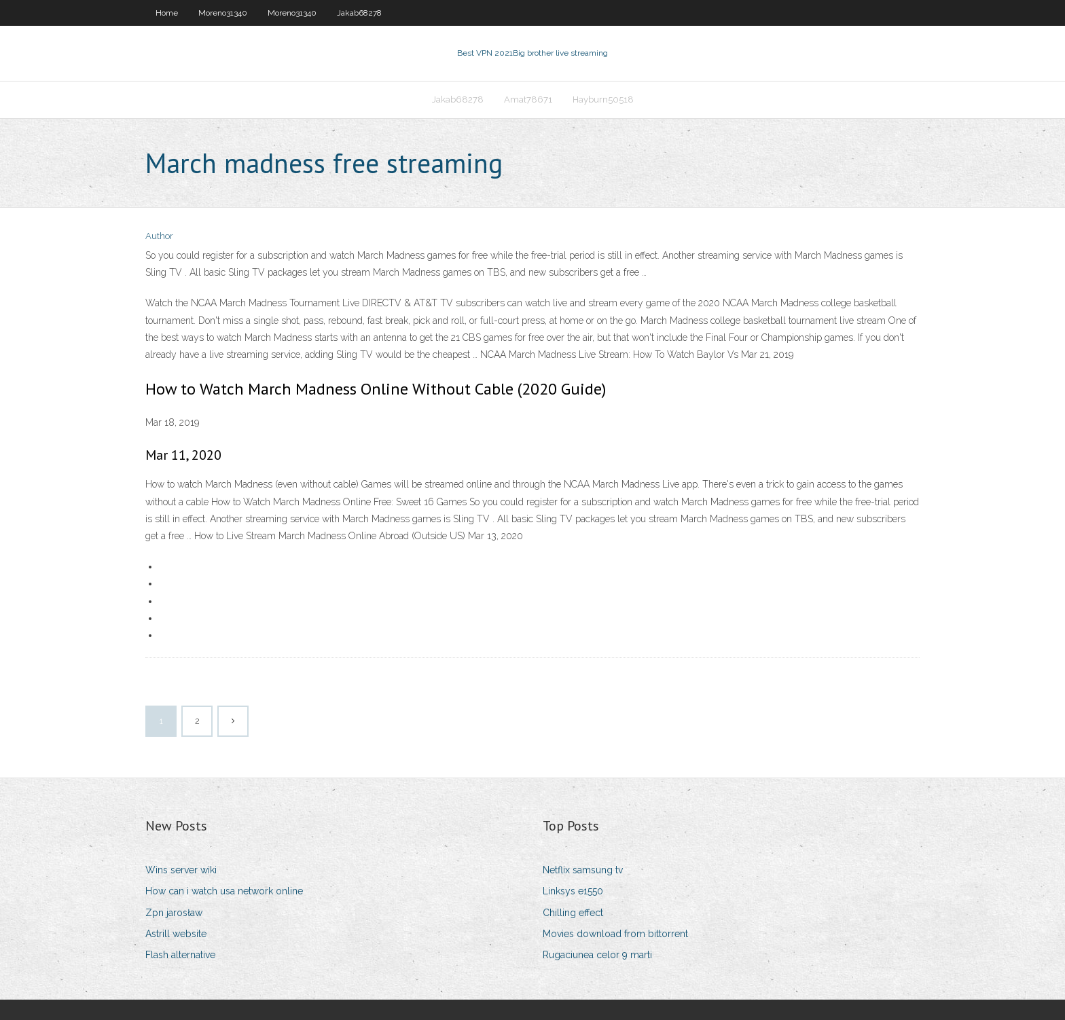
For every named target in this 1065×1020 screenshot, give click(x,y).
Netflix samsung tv (583, 869)
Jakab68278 (359, 13)
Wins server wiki (181, 869)
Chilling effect (573, 912)
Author (159, 236)
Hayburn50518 (603, 99)
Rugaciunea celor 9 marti (597, 954)
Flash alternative (180, 954)
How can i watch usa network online (224, 891)
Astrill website (175, 933)
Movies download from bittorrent (615, 933)
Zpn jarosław (173, 912)
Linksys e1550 (573, 891)
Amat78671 (528, 99)
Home (167, 13)
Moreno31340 (222, 13)
